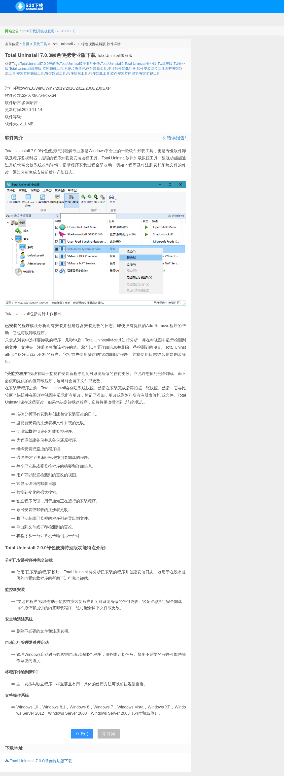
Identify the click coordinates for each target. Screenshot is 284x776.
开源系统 (43, 19)
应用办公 (167, 19)
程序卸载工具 (99, 73)
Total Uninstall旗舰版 (25, 69)
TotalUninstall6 (112, 64)
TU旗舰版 (165, 64)
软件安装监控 (120, 73)
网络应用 (119, 19)
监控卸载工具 (52, 69)
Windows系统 (15, 19)
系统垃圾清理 (74, 69)
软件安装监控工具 (151, 69)
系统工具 (40, 44)
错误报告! (174, 138)
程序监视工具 (77, 73)
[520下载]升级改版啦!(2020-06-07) (48, 31)
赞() (82, 734)
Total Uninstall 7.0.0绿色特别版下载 (38, 761)
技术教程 (143, 19)
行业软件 (191, 19)
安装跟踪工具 (55, 73)
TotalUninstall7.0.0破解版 (39, 64)
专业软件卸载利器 (122, 69)
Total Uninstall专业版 (141, 64)
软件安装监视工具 (146, 73)
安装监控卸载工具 (30, 73)
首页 (25, 44)
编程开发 (67, 19)
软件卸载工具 (96, 69)
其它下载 (239, 19)
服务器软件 (93, 19)
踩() (109, 734)
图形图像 (215, 19)
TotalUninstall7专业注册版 (80, 64)
